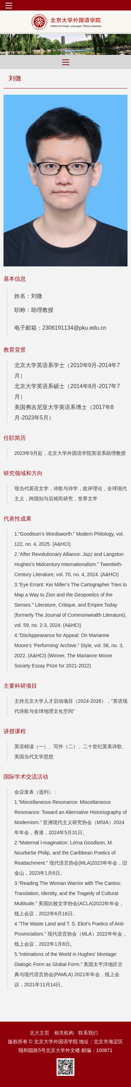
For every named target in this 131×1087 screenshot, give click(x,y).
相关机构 (64, 1033)
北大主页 (39, 1033)
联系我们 (88, 1033)
